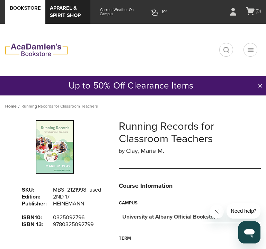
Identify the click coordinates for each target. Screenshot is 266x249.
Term (125, 238)
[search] (226, 50)
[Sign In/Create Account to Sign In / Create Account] (233, 12)
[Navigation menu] (250, 50)
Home (11, 106)
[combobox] (190, 216)
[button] (260, 85)
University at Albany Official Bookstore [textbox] (170, 216)
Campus (128, 203)
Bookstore (25, 8)
